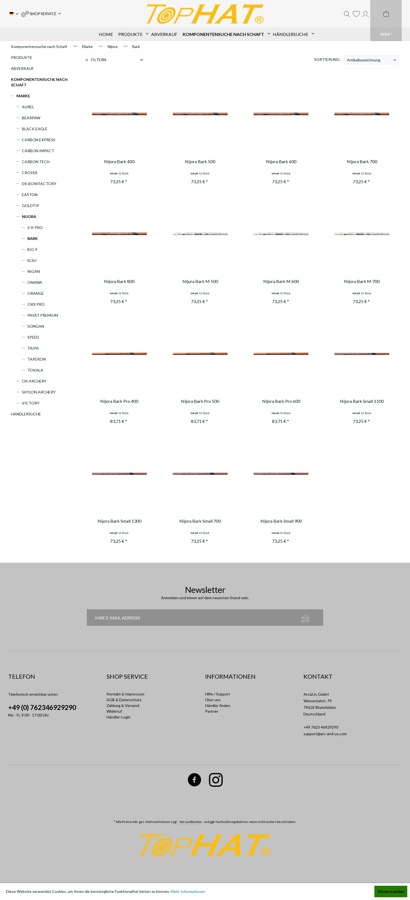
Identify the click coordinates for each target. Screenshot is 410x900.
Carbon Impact (38, 150)
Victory (30, 403)
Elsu (31, 260)
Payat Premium (42, 315)
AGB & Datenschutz (124, 699)
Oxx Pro (36, 304)
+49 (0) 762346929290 (42, 707)
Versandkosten (190, 822)
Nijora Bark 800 (119, 281)
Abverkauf (22, 68)
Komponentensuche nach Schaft (39, 82)
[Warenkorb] (386, 20)
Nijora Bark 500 (200, 161)
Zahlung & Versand (123, 705)
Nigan (33, 271)
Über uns (213, 699)
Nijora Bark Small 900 (281, 520)
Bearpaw (31, 117)
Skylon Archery (39, 392)
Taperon (36, 359)
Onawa (34, 282)
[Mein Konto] (365, 13)
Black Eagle (34, 128)
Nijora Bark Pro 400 (119, 401)
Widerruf (114, 711)
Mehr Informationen (188, 891)
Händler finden (217, 705)
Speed (33, 337)
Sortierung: (327, 59)
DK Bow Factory (39, 183)
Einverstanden (391, 891)
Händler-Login (119, 717)
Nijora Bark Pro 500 (200, 401)
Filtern (95, 59)
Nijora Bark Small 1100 (362, 401)
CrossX (29, 172)
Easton (30, 194)
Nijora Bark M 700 (362, 281)
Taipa (33, 348)
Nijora (29, 216)
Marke (23, 96)
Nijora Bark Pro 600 (281, 401)
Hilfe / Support (217, 694)
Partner (211, 711)
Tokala (35, 370)
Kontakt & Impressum (125, 694)
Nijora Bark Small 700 (200, 520)
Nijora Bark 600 (281, 161)
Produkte (21, 57)
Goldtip (30, 205)
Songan (35, 326)
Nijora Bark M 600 (281, 281)
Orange (35, 293)
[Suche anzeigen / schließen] (347, 13)
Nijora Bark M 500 (200, 281)
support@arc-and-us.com (325, 733)
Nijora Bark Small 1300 (119, 520)
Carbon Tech (36, 161)
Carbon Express (38, 139)
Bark (32, 238)
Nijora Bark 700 (362, 161)
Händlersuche (26, 414)
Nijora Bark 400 (119, 161)
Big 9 (32, 249)
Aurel (28, 106)
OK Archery (34, 381)
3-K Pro (35, 227)
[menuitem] (41, 13)
